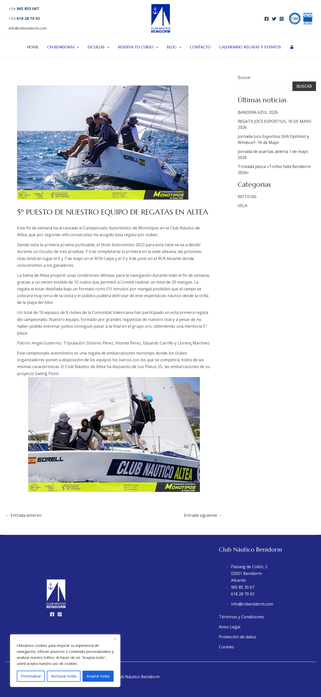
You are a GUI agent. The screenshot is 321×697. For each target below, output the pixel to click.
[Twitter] (274, 19)
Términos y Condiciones (241, 617)
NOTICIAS (247, 196)
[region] (65, 660)
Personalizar (31, 676)
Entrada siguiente (203, 515)
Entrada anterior (24, 515)
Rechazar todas (64, 676)
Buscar (244, 77)
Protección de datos (237, 637)
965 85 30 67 (242, 587)
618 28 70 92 (242, 594)
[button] (79, 47)
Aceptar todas (98, 676)
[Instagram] (281, 19)
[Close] (115, 639)
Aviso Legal (229, 627)
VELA (242, 205)
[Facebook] (266, 19)
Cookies (226, 647)
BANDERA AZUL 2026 (258, 112)
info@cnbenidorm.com (28, 28)
